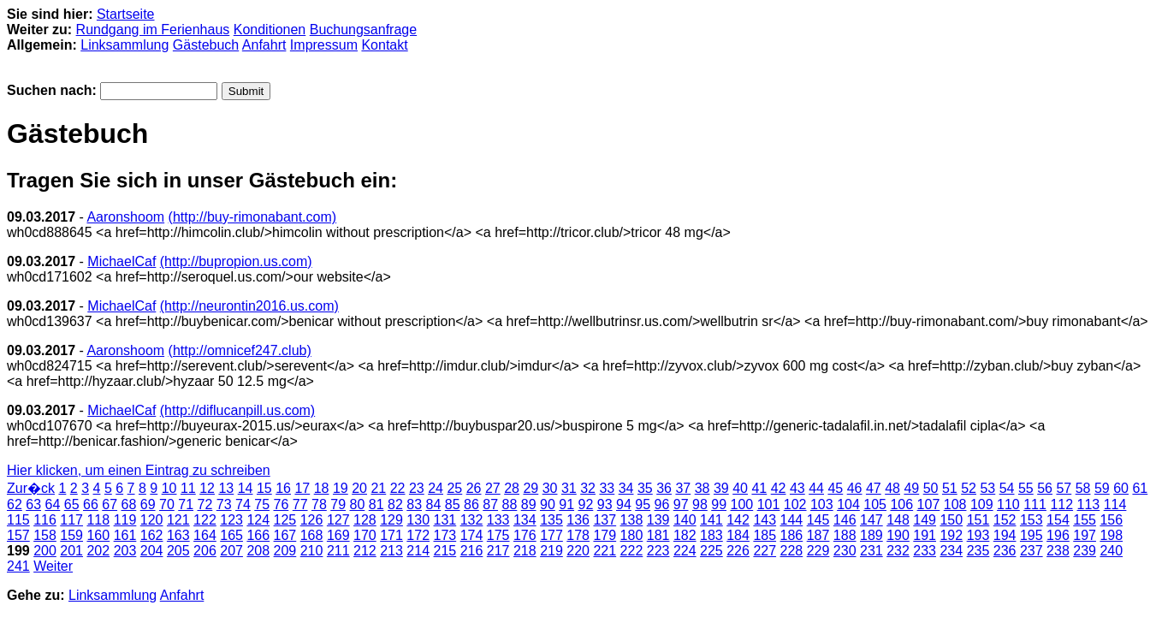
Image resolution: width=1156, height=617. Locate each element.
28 (511, 488)
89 (529, 504)
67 (109, 504)
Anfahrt (264, 45)
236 (1005, 550)
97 (681, 504)
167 (285, 535)
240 (1111, 550)
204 (151, 550)
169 (338, 535)
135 (551, 520)
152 (1005, 520)
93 (605, 504)
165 (231, 535)
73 (224, 504)
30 (550, 488)
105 (874, 504)
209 (285, 550)
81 (376, 504)
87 (490, 504)
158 (44, 535)
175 (498, 535)
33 (606, 488)
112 (1061, 504)
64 (53, 504)
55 (1026, 488)
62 (14, 504)
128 (364, 520)
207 (231, 550)
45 (835, 488)
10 (169, 488)
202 (98, 550)
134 (525, 520)
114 (1115, 504)
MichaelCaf (121, 261)
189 (871, 535)
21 (378, 488)
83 (414, 504)
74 (243, 504)
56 (1044, 488)
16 (283, 488)
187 (818, 535)
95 (642, 504)
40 (740, 488)
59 (1102, 488)
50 (931, 488)
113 (1088, 504)
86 (471, 504)
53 (987, 488)
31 (569, 488)
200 (44, 550)
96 (662, 504)
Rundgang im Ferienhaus (153, 29)
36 (664, 488)
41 (759, 488)
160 (98, 535)
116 (44, 520)
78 (319, 504)
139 (658, 520)
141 (711, 520)
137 (604, 520)
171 (391, 535)
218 (525, 550)
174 (471, 535)
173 (445, 535)
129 (391, 520)
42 (778, 488)
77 (300, 504)
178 (578, 535)
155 (1084, 520)
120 (151, 520)
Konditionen (270, 29)
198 (1111, 535)
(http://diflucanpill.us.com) (237, 410)
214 (418, 550)
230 (845, 550)
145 (818, 520)
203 (125, 550)
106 (901, 504)
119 (125, 520)
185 (764, 535)
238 (1058, 550)
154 (1058, 520)
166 (258, 535)
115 (18, 520)
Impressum (324, 45)
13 (226, 488)
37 (683, 488)
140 (685, 520)
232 (898, 550)
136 (578, 520)
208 (258, 550)
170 (364, 535)
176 (525, 535)
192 (951, 535)
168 (311, 535)
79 (338, 504)
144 (791, 520)
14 (245, 488)
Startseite (126, 14)
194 (1005, 535)
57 (1063, 488)
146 (845, 520)
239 (1084, 550)
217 (498, 550)
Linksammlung (124, 45)
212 (364, 550)
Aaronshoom (125, 217)
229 (818, 550)
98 (700, 504)
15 (264, 488)
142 (738, 520)
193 (978, 535)
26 (474, 488)
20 (359, 488)
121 (178, 520)
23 (416, 488)
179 (604, 535)
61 (1139, 488)
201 (71, 550)
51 (949, 488)
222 (631, 550)
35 (645, 488)
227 (764, 550)
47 (873, 488)
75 (262, 504)
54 (1007, 488)
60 (1121, 488)
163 (178, 535)
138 (631, 520)
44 (816, 488)
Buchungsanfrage (363, 29)
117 (71, 520)
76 (281, 504)
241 (18, 566)
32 (588, 488)
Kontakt (384, 45)
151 (978, 520)
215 (445, 550)
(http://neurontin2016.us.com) (249, 306)
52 (968, 488)
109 (981, 504)
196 (1058, 535)
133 (498, 520)
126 (311, 520)
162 (151, 535)
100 (742, 504)
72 (205, 504)
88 (510, 504)
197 (1084, 535)
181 (658, 535)
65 (72, 504)
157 (18, 535)
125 (285, 520)
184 (738, 535)
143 (764, 520)
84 (434, 504)
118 (98, 520)
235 (978, 550)
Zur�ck (31, 488)
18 (321, 488)
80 (357, 504)
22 (398, 488)
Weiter (53, 566)
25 (454, 488)
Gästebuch (206, 45)
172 (418, 535)
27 (493, 488)
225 (711, 550)
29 (530, 488)
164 (204, 535)
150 (951, 520)
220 (578, 550)
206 (204, 550)
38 (702, 488)
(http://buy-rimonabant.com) (253, 217)
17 (302, 488)
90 (547, 504)
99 (718, 504)
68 (129, 504)
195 (1031, 535)
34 (626, 488)
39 (721, 488)
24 (435, 488)
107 (928, 504)
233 (924, 550)
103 (821, 504)
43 (797, 488)
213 (391, 550)
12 (207, 488)
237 (1031, 550)
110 (1008, 504)
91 (566, 504)
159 (71, 535)
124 (258, 520)
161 (125, 535)
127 (338, 520)
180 (631, 535)
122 (204, 520)
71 (185, 504)
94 (623, 504)
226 (738, 550)
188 (845, 535)
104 (848, 504)
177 (551, 535)
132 (471, 520)
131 (445, 520)
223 (658, 550)
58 (1083, 488)
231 (871, 550)
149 (924, 520)
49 (911, 488)
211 (338, 550)
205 (178, 550)
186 (791, 535)
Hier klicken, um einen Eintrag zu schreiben (138, 470)
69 (148, 504)
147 (871, 520)
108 (955, 504)
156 (1111, 520)
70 (167, 504)
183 (711, 535)
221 (604, 550)
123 (231, 520)
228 (791, 550)
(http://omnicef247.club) (240, 350)
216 (471, 550)
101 (768, 504)
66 (90, 504)
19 (340, 488)
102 (795, 504)
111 (1034, 504)
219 (551, 550)
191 (924, 535)
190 (898, 535)
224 (685, 550)
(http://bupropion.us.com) (236, 261)
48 (892, 488)
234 (951, 550)
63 (33, 504)
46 (855, 488)
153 (1031, 520)
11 (188, 488)
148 (898, 520)
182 (685, 535)
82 (395, 504)
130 (418, 520)
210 (311, 550)
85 (452, 504)
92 (586, 504)
